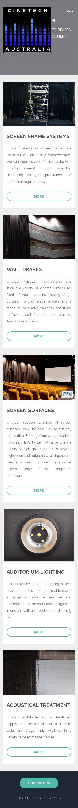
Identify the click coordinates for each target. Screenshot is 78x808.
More (39, 197)
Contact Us (39, 783)
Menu (70, 11)
